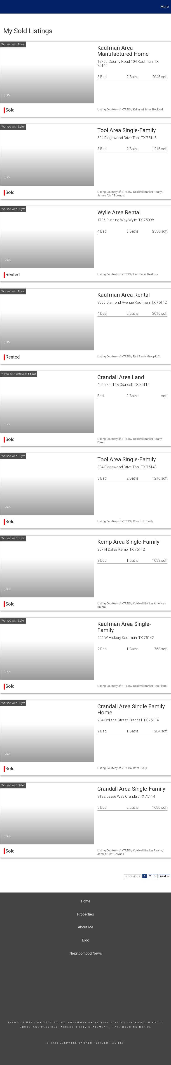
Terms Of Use (20, 1022)
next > (164, 876)
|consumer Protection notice (95, 1022)
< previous (132, 876)
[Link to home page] (5, 7)
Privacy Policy (51, 1022)
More (164, 7)
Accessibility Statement (84, 1027)
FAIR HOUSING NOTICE (132, 1027)
